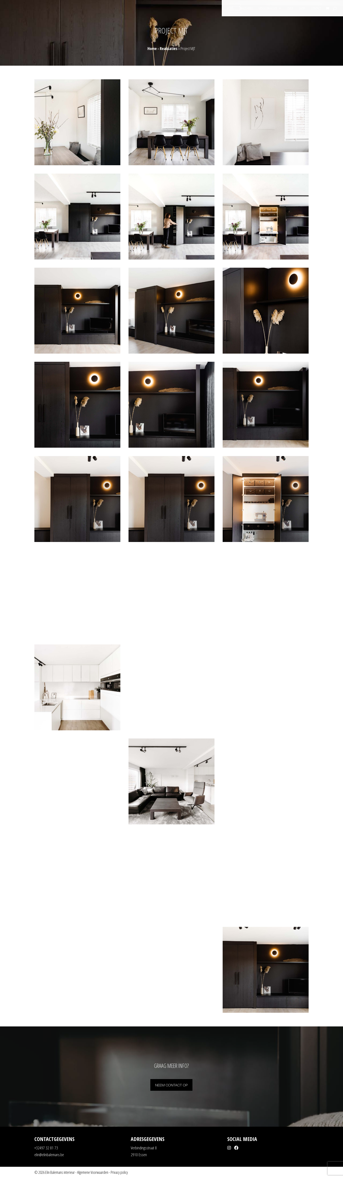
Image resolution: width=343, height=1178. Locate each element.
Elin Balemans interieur (60, 1172)
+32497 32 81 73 (46, 1148)
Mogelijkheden (268, 8)
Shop (302, 8)
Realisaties (246, 8)
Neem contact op (171, 1085)
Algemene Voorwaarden (92, 1172)
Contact (316, 8)
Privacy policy (119, 1172)
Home (230, 8)
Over (290, 8)
